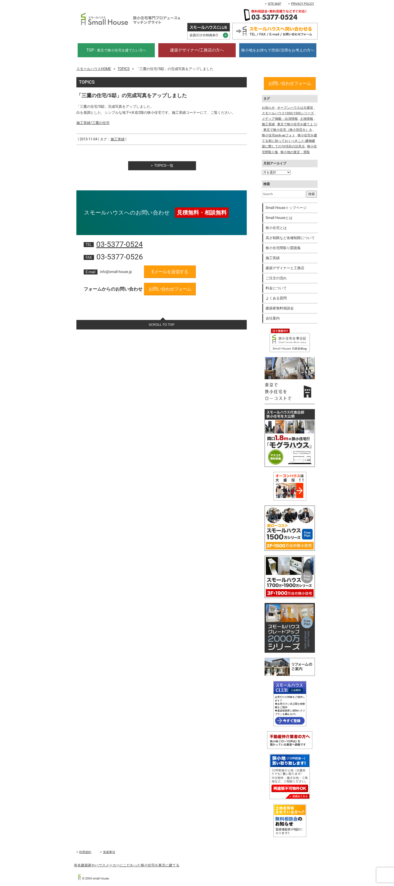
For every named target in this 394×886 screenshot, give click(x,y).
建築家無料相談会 (280, 308)
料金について (276, 288)
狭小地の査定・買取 (295, 152)
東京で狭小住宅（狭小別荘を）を (287, 130)
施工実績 (118, 139)
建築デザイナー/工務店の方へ (197, 50)
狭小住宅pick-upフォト (278, 135)
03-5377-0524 (119, 244)
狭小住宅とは (276, 228)
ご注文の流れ (276, 278)
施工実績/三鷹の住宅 (93, 123)
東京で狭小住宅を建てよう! (297, 124)
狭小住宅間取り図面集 (283, 248)
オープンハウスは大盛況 (295, 107)
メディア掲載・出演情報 (280, 119)
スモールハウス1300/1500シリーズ (288, 113)
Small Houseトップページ (286, 208)
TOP (116, 50)
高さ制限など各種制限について (290, 238)
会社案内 (273, 318)
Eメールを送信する (170, 271)
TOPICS (124, 69)
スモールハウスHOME (93, 69)
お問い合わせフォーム (170, 289)
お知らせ (268, 107)
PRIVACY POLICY (302, 4)
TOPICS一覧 (163, 165)
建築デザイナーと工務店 (285, 268)
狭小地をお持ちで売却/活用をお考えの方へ (277, 50)
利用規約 (85, 852)
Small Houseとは (279, 218)
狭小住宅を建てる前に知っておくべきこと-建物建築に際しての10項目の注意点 (289, 140)
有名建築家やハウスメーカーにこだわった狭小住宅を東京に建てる (126, 865)
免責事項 (109, 852)
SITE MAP (274, 4)
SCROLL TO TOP (162, 324)
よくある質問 (276, 298)
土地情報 (306, 119)
